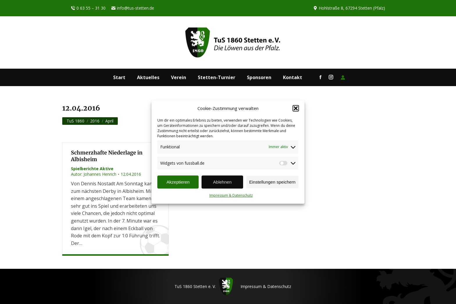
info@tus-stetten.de (132, 8)
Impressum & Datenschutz (231, 195)
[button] (296, 108)
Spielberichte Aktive (92, 168)
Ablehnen (222, 181)
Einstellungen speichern (272, 181)
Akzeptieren (178, 181)
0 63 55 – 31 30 (88, 8)
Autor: (93, 174)
